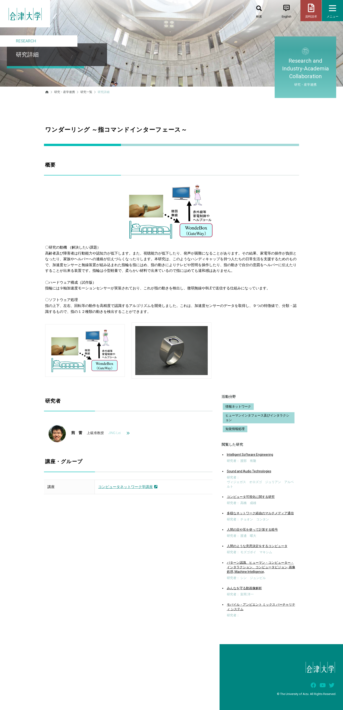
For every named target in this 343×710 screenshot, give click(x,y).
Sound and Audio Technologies (249, 471)
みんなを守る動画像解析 (244, 588)
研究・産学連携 (64, 92)
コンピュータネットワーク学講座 (127, 487)
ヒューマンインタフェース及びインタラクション (257, 418)
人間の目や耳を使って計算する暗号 (252, 529)
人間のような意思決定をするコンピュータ (257, 546)
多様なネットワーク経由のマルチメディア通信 (260, 513)
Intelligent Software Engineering (250, 454)
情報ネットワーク (238, 406)
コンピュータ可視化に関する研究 (251, 497)
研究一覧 (86, 92)
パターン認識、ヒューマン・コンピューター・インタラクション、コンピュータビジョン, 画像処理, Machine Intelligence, (261, 567)
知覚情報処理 (235, 429)
